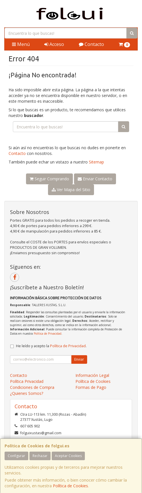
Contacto (91, 44)
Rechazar (40, 455)
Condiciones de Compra (32, 387)
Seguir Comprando (49, 178)
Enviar (79, 359)
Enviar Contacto (95, 178)
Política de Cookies (70, 485)
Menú (21, 44)
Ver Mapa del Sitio (71, 189)
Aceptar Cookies (68, 455)
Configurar (16, 455)
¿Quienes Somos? (26, 393)
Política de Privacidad (47, 334)
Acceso (54, 44)
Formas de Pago (90, 387)
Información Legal (92, 375)
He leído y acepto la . (51, 346)
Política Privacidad (26, 381)
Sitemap (96, 162)
